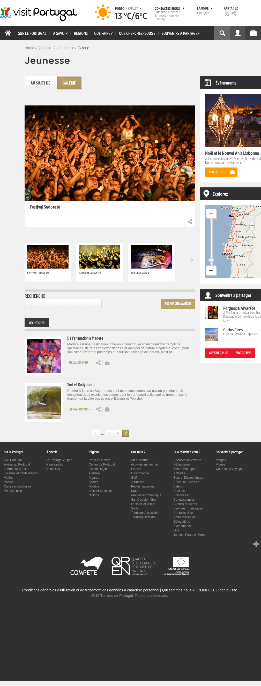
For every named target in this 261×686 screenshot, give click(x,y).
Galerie (69, 83)
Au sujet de (40, 83)
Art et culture (140, 460)
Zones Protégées (185, 469)
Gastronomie (140, 473)
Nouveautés (54, 464)
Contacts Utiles (184, 513)
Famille (136, 469)
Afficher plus (218, 353)
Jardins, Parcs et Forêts (190, 535)
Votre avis (243, 353)
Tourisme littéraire (143, 517)
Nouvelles (53, 469)
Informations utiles (16, 469)
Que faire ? (46, 48)
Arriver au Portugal (17, 464)
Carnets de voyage (229, 469)
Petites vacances (143, 486)
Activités (179, 473)
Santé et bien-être (143, 499)
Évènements (182, 526)
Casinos (179, 491)
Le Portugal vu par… (60, 460)
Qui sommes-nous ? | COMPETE (188, 590)
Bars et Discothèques (188, 477)
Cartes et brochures (17, 486)
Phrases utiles (13, 491)
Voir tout (216, 172)
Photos (8, 482)
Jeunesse (66, 48)
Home (29, 48)
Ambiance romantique (146, 495)
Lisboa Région (99, 469)
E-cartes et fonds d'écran (21, 473)
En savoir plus (81, 362)
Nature (135, 491)
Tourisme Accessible (145, 513)
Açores (93, 482)
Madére (94, 486)
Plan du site (227, 590)
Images (221, 460)
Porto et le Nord (99, 460)
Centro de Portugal (102, 464)
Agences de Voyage (187, 460)
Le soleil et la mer (143, 504)
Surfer (135, 508)
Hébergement (183, 464)
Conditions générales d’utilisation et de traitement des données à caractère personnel (90, 590)
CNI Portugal (13, 460)
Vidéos (8, 477)
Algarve (94, 477)
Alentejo (94, 473)
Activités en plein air (145, 464)
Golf (134, 477)
